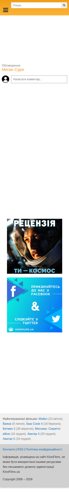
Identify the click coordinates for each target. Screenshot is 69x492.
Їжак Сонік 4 (34, 423)
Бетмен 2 (9, 428)
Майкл (43, 418)
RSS (20, 449)
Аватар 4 (33, 433)
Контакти (9, 449)
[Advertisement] (34, 38)
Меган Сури (13, 69)
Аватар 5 (9, 438)
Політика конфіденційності (44, 449)
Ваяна (7, 423)
